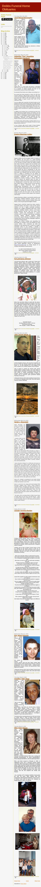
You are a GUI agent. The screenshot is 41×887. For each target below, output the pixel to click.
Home (27, 880)
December (5, 45)
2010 (3, 77)
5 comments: (37, 416)
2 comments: (37, 629)
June (4, 52)
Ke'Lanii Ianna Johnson (22, 259)
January (5, 71)
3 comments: (37, 504)
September (5, 48)
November (5, 46)
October (5, 47)
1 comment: (37, 50)
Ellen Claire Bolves (20, 728)
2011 (3, 76)
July (4, 51)
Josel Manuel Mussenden (23, 18)
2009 (3, 78)
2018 (3, 40)
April (4, 54)
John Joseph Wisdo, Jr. (22, 334)
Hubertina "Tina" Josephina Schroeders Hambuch (24, 57)
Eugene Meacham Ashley (23, 134)
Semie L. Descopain (21, 422)
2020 (3, 37)
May (4, 53)
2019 (3, 39)
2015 (3, 44)
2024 (3, 33)
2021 (3, 36)
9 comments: (37, 876)
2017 (3, 41)
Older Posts (37, 880)
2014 (3, 72)
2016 (3, 42)
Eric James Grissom (21, 635)
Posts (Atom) (23, 883)
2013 (3, 73)
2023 (3, 34)
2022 (3, 35)
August (4, 49)
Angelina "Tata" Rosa (21, 679)
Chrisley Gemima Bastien (23, 510)
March (4, 55)
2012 (3, 74)
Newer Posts (17, 880)
